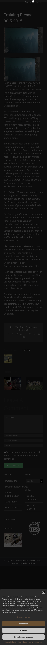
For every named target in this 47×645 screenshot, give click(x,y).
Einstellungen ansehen (23, 637)
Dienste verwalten (23, 617)
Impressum (38, 642)
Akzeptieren (23, 624)
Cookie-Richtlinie (10, 642)
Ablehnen (23, 630)
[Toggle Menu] (41, 1)
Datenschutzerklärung (25, 642)
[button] (43, 592)
